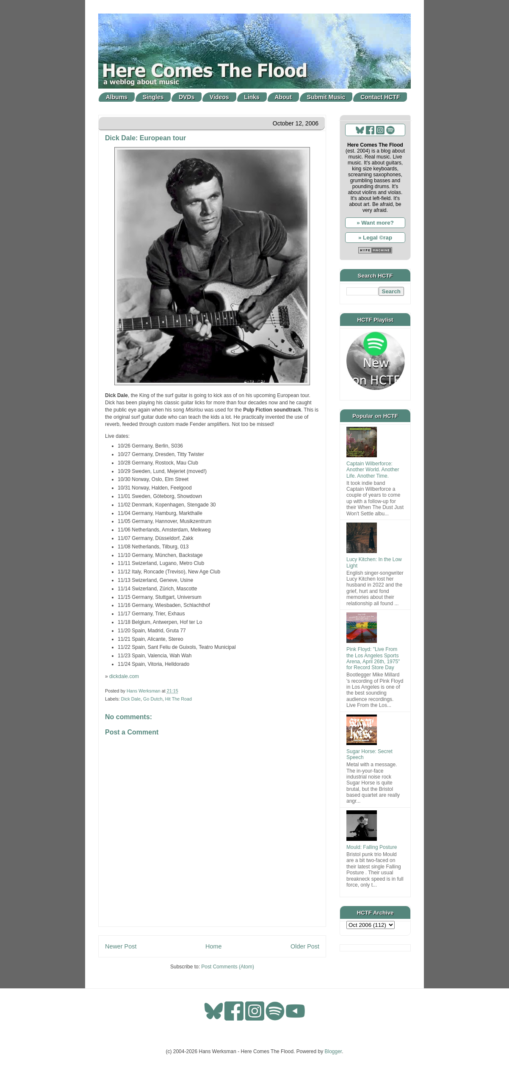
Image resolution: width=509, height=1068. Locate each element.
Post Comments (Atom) (227, 967)
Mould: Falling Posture (371, 847)
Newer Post (120, 946)
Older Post (304, 946)
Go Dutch (153, 698)
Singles (153, 97)
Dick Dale (131, 698)
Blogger (333, 1051)
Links (252, 97)
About (283, 97)
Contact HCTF (380, 97)
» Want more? (375, 223)
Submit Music (326, 97)
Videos (219, 97)
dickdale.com (124, 676)
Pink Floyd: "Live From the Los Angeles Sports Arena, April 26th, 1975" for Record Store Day (373, 658)
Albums (116, 97)
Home (213, 946)
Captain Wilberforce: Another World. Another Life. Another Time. (372, 470)
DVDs (186, 97)
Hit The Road (178, 698)
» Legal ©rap (375, 237)
